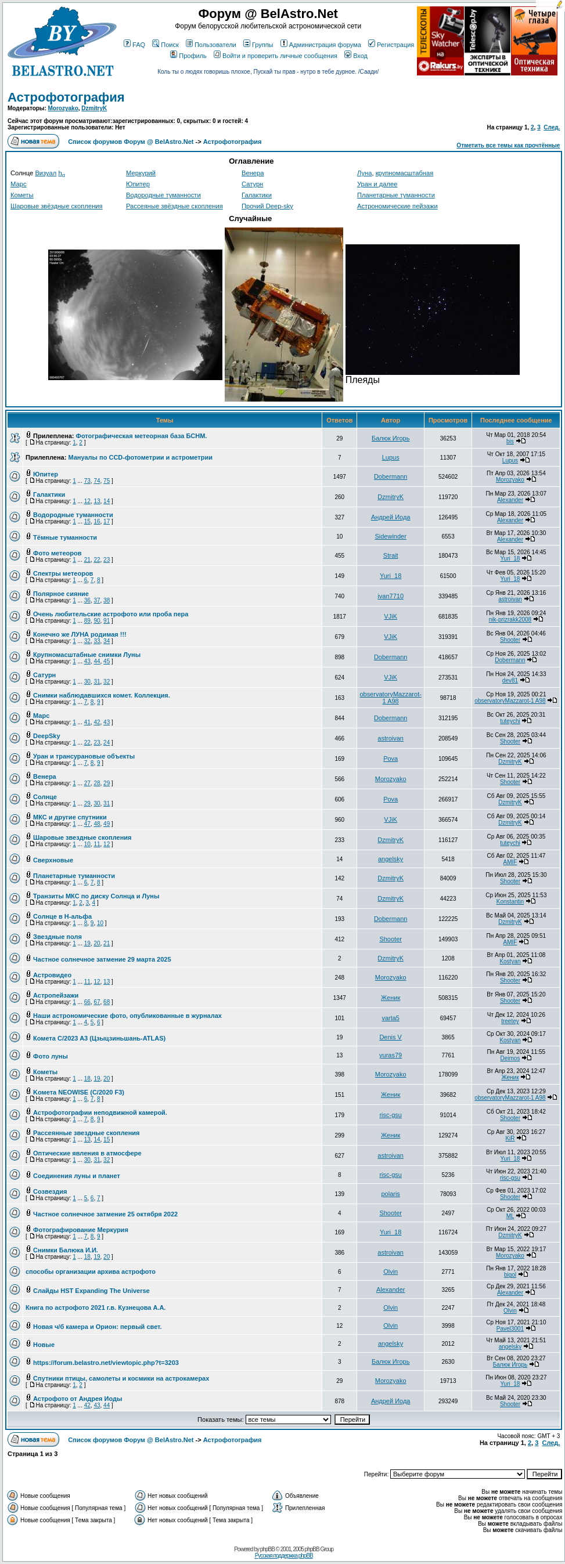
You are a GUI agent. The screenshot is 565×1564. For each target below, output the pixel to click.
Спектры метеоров (63, 573)
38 (106, 600)
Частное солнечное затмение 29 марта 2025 (102, 959)
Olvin (390, 1271)
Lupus (391, 457)
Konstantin (510, 901)
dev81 (510, 680)
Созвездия (50, 1191)
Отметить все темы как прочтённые (508, 145)
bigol (510, 1275)
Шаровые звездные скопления (82, 837)
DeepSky (46, 735)
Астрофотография (66, 97)
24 (106, 742)
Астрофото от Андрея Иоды (77, 1398)
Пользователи (211, 44)
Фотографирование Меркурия (80, 1229)
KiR (509, 1138)
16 (96, 521)
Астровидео (52, 974)
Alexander (510, 500)
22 (96, 560)
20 (96, 943)
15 (87, 521)
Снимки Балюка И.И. (65, 1250)
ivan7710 (390, 596)
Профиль (188, 55)
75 (106, 481)
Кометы (21, 195)
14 (106, 501)
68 (106, 1002)
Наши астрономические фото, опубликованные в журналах (127, 1015)
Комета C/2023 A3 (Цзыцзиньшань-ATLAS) (99, 1038)
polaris (390, 1193)
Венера (253, 172)
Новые (44, 1344)
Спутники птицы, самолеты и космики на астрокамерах (121, 1378)
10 (87, 844)
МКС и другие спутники (70, 817)
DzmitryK (94, 108)
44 (96, 661)
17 (106, 521)
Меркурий (141, 172)
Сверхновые (53, 860)
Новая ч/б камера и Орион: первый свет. (97, 1326)
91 (106, 620)
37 (96, 600)
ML (510, 1216)
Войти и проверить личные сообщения (275, 55)
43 (87, 661)
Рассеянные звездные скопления (86, 1132)
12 (87, 501)
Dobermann (390, 476)
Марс (18, 183)
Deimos (510, 1058)
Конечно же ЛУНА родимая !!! (80, 634)
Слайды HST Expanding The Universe (91, 1290)
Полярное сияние (61, 593)
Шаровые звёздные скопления (56, 206)
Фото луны (50, 1056)
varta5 (391, 1017)
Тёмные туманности (65, 537)
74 (96, 481)
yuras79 (390, 1055)
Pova (390, 758)
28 (96, 783)
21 (87, 560)
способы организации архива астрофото (91, 1271)
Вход (356, 55)
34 (106, 641)
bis (510, 441)
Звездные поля (57, 936)
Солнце (45, 796)
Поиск (165, 44)
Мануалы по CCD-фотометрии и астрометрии (140, 457)
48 (96, 824)
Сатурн (252, 183)
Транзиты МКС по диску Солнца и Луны (96, 896)
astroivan (510, 599)
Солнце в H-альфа (62, 916)
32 (87, 641)
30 (87, 681)
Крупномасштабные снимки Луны (87, 654)
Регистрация (391, 44)
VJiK (390, 616)
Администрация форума (320, 44)
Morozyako (63, 108)
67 (96, 1002)
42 (96, 722)
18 (87, 1078)
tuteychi (510, 721)
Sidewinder (390, 536)
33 (96, 641)
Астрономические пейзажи (397, 206)
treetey (510, 1021)
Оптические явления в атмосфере (87, 1153)
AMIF (510, 862)
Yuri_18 (510, 558)
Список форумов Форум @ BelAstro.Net (130, 141)
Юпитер (138, 183)
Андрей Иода (391, 517)
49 (106, 824)
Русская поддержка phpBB (284, 1555)
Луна (364, 172)
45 (106, 661)
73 (87, 481)
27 (87, 783)
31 (96, 681)
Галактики (257, 195)
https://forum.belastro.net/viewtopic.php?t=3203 (106, 1362)
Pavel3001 (510, 1328)
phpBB (267, 1549)
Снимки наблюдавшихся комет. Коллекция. (101, 695)
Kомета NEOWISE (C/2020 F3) (78, 1092)
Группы (258, 44)
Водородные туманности (163, 195)
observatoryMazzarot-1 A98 (390, 698)
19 (87, 943)
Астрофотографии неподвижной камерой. (100, 1112)
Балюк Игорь (391, 438)
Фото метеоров (57, 553)
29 (106, 783)
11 (96, 844)
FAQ (134, 44)
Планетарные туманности (396, 195)
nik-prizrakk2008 (510, 619)
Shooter (510, 640)
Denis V (390, 1037)
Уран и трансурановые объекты (84, 756)
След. (552, 127)
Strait (390, 555)
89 (87, 620)
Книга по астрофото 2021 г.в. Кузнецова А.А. (95, 1307)
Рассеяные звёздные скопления (174, 206)
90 (96, 620)
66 (87, 1002)
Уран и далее (377, 183)
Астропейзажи (55, 995)
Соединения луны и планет (76, 1175)
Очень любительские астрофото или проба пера (110, 614)
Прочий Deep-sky (267, 206)
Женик (390, 997)
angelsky (390, 858)
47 (87, 824)
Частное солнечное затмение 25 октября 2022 (105, 1214)
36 (87, 600)
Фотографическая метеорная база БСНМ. (141, 435)
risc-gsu (390, 1114)
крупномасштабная (405, 172)
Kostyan (509, 961)
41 (87, 722)
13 (96, 501)
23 (106, 560)
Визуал (45, 172)
